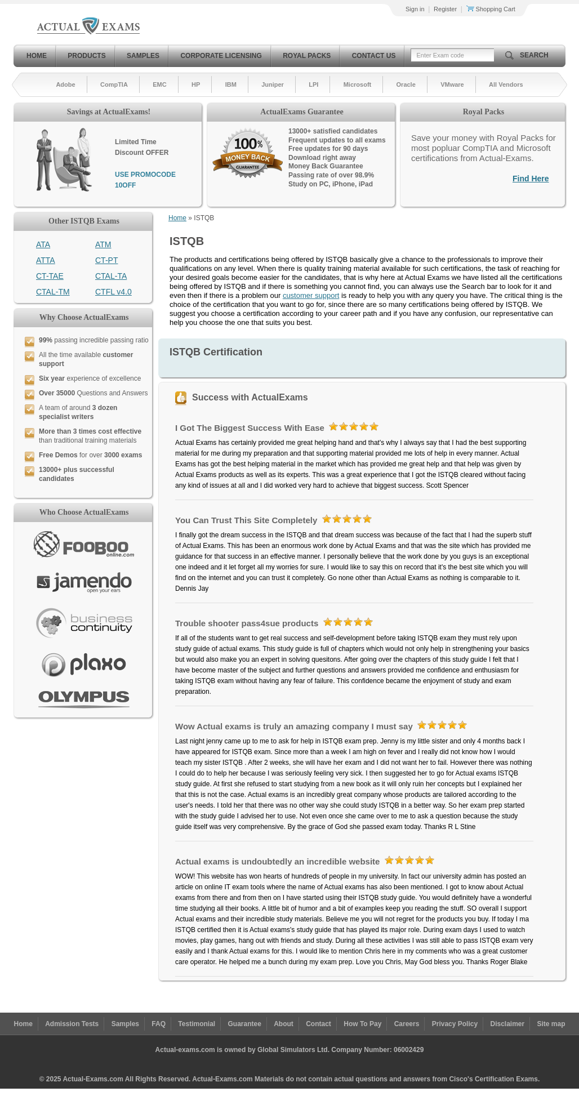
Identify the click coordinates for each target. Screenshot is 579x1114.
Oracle (406, 84)
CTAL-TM (53, 291)
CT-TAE (50, 275)
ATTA (45, 260)
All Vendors (506, 84)
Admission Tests (72, 1024)
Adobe (65, 84)
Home (36, 56)
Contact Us (374, 56)
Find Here (531, 178)
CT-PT (106, 260)
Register (445, 9)
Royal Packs (307, 56)
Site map (551, 1024)
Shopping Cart (490, 9)
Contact (318, 1024)
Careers (407, 1024)
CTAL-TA (111, 275)
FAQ (159, 1024)
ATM (103, 244)
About (283, 1024)
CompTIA (114, 84)
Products (86, 56)
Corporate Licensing (220, 56)
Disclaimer (507, 1024)
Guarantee (244, 1024)
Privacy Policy (455, 1024)
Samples (143, 56)
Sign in (415, 9)
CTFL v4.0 (113, 291)
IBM (231, 84)
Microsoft (358, 84)
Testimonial (196, 1024)
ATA (43, 244)
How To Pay (362, 1024)
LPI (313, 84)
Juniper (272, 84)
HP (195, 84)
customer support (311, 295)
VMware (452, 84)
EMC (159, 84)
